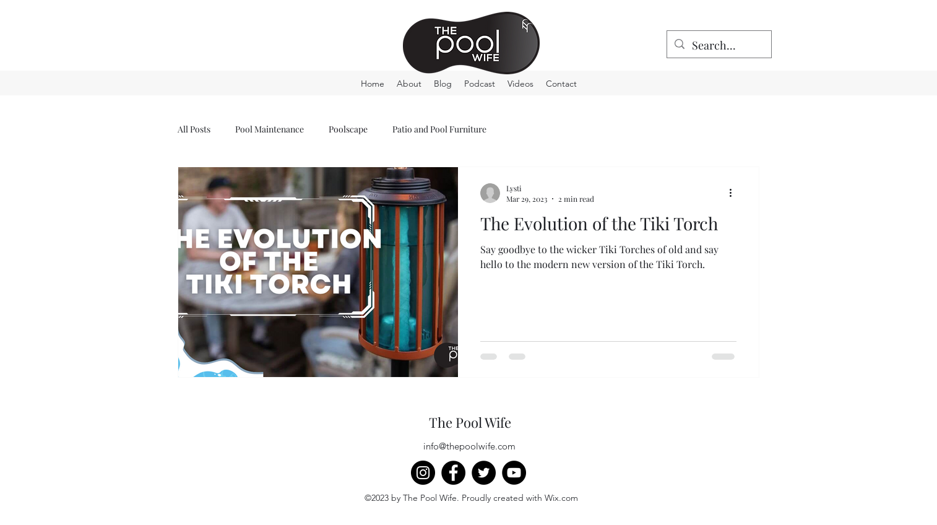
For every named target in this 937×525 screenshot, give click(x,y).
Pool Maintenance (269, 129)
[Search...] (718, 46)
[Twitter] (484, 473)
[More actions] (734, 193)
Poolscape (348, 129)
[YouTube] (514, 473)
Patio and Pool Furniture (439, 129)
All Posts (194, 129)
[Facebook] (453, 473)
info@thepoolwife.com (469, 446)
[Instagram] (423, 473)
